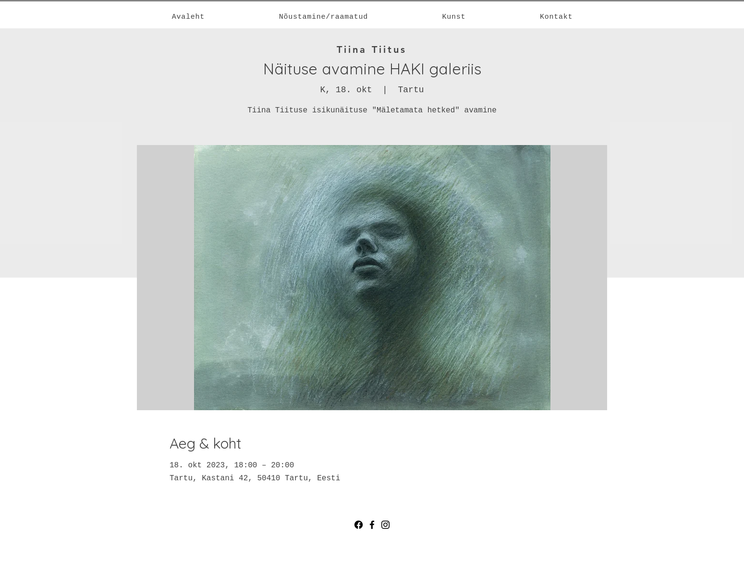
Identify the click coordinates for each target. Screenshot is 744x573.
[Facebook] (358, 524)
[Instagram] (385, 524)
